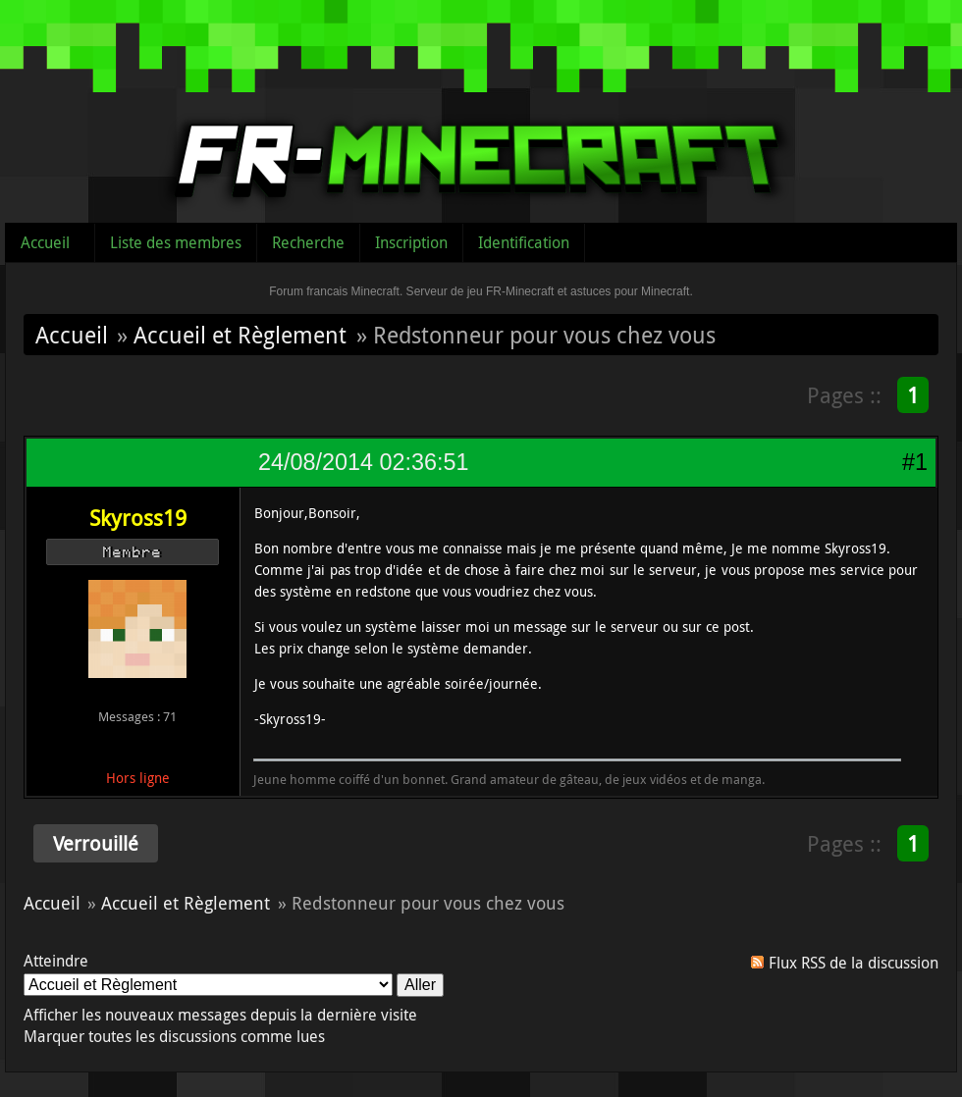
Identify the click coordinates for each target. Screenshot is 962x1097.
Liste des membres (175, 242)
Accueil (45, 242)
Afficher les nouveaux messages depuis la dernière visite (220, 1014)
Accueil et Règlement (240, 334)
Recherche (308, 242)
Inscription (411, 242)
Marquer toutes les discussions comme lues (174, 1036)
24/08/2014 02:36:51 (363, 462)
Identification (523, 242)
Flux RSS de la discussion (853, 962)
